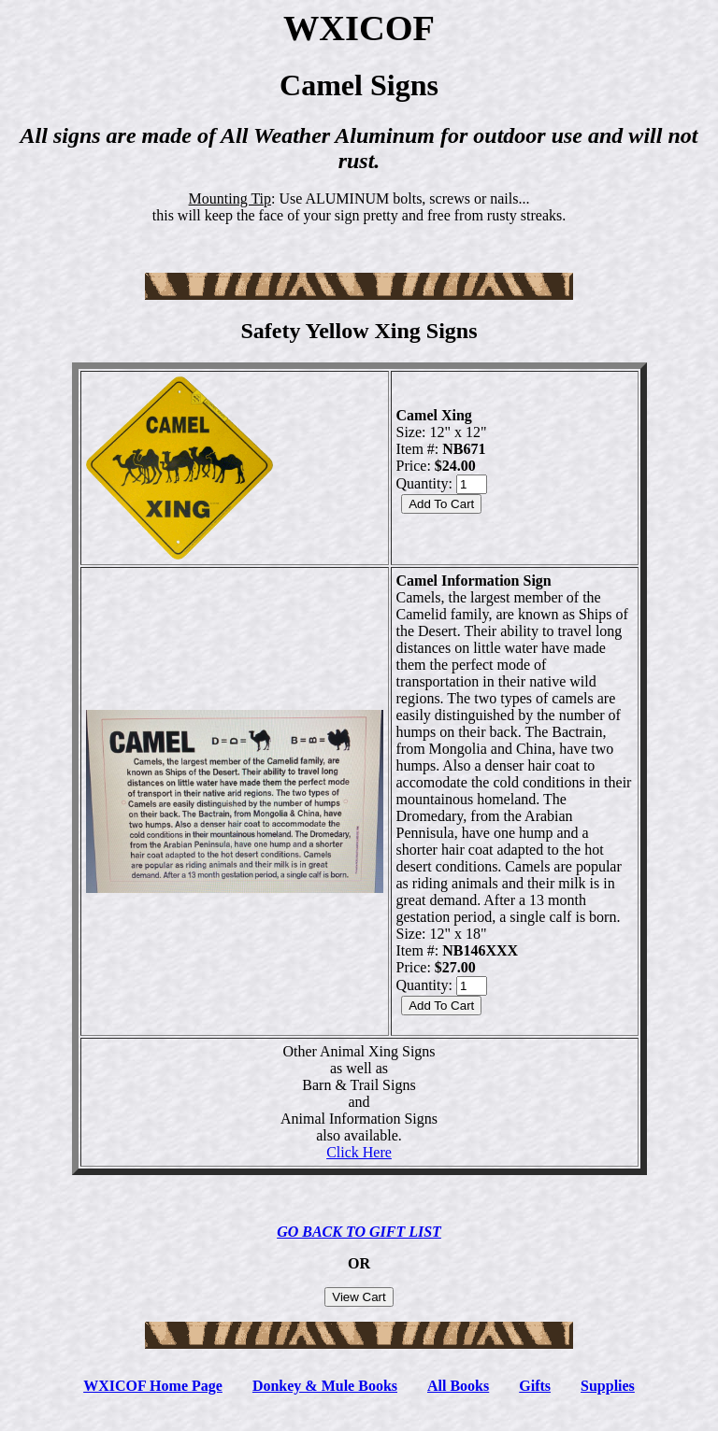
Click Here (359, 1152)
